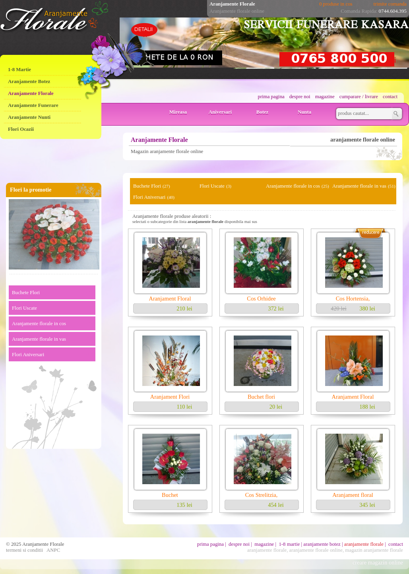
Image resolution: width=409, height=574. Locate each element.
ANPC (53, 550)
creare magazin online (378, 562)
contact (390, 96)
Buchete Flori (26, 292)
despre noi (299, 96)
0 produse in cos (336, 4)
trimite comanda (390, 4)
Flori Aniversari (28, 354)
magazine (325, 96)
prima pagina (271, 96)
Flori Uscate (24, 308)
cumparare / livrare (358, 96)
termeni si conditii (24, 550)
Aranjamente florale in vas (39, 339)
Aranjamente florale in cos (39, 323)
